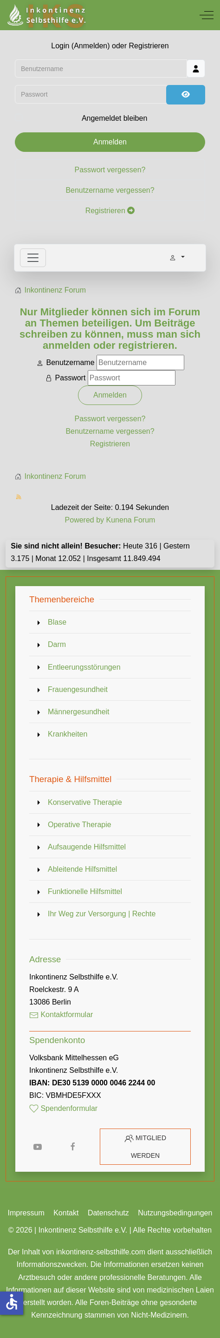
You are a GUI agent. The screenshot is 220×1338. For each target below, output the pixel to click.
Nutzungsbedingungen (175, 1213)
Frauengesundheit (78, 689)
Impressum (26, 1213)
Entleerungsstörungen (84, 667)
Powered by (84, 520)
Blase (57, 622)
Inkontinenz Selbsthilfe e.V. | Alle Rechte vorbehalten (125, 1230)
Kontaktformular (61, 1014)
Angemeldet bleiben (114, 119)
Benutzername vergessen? (109, 191)
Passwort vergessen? (110, 170)
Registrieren (110, 211)
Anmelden (110, 142)
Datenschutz (108, 1213)
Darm (57, 644)
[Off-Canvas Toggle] (207, 15)
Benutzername (70, 362)
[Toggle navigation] (33, 257)
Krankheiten (67, 734)
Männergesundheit (79, 712)
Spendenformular (63, 1108)
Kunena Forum (130, 520)
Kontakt (65, 1213)
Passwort (70, 378)
